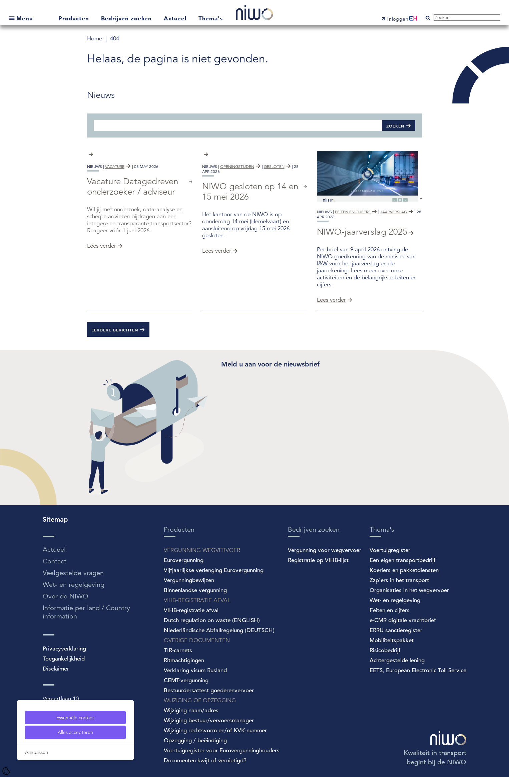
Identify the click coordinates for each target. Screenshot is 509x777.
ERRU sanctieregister (396, 630)
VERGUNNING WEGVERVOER (202, 550)
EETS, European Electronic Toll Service (418, 670)
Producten (74, 18)
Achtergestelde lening (397, 660)
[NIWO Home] (254, 13)
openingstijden (237, 211)
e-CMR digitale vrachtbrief (403, 620)
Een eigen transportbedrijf (403, 560)
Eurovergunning (183, 560)
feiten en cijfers (353, 211)
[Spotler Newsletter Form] (321, 421)
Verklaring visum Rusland (195, 670)
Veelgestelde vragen (73, 573)
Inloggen (398, 19)
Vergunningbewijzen (189, 580)
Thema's (210, 18)
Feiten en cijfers (390, 610)
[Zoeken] (238, 125)
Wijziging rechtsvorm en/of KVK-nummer (215, 730)
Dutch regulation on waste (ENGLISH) (212, 620)
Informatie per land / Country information (86, 612)
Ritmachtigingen (184, 660)
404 (114, 38)
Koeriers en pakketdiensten (404, 570)
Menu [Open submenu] (24, 18)
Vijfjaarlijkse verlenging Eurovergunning (214, 570)
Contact (54, 561)
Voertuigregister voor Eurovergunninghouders (222, 750)
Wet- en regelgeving (73, 584)
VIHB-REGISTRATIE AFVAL (197, 600)
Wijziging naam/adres (191, 710)
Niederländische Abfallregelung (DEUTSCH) (219, 630)
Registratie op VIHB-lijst (318, 560)
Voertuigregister (390, 550)
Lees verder (101, 291)
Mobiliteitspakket (392, 640)
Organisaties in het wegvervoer (409, 590)
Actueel (176, 18)
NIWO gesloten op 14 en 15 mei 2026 (250, 237)
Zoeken (395, 125)
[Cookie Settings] (6, 771)
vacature (114, 211)
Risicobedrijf (385, 650)
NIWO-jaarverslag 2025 (362, 232)
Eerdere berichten (114, 329)
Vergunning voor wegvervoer (324, 550)
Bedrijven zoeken (127, 18)
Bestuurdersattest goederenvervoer (209, 690)
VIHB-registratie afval (191, 610)
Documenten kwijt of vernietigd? (205, 760)
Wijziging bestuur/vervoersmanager (209, 720)
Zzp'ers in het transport (399, 580)
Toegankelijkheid (64, 658)
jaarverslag (393, 211)
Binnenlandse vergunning (195, 590)
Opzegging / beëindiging (195, 740)
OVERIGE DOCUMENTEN (197, 640)
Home (95, 38)
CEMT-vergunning (186, 680)
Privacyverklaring (64, 648)
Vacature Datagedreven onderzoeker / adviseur (132, 232)
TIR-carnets (178, 650)
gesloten (274, 211)
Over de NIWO (65, 596)
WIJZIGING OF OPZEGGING (200, 700)
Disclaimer (56, 668)
